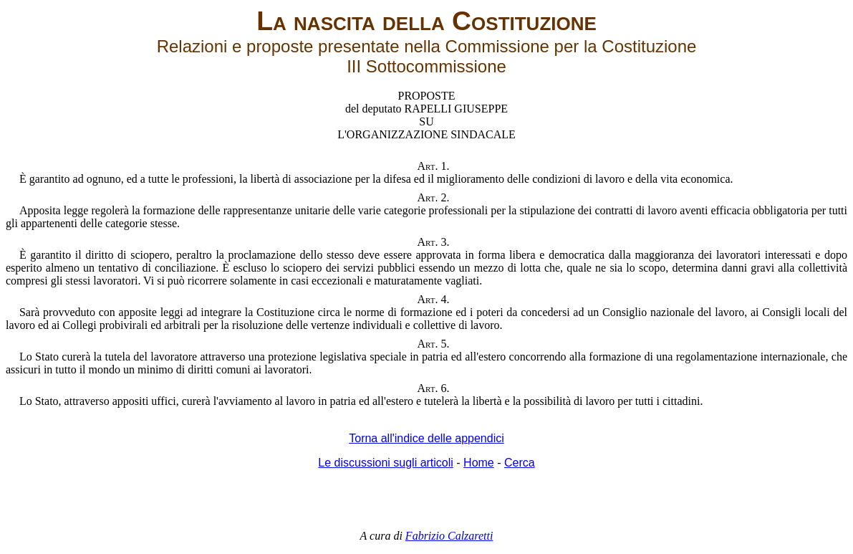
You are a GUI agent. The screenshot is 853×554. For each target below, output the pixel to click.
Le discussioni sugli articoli (385, 463)
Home (478, 463)
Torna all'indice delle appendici (426, 438)
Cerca (519, 463)
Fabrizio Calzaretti (449, 536)
